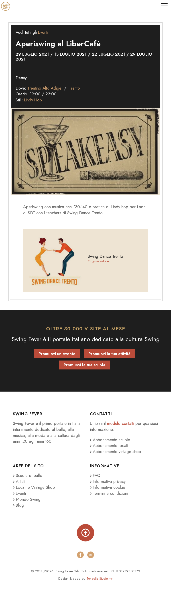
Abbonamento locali (109, 446)
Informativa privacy (108, 481)
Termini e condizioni (109, 493)
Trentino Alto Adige (44, 88)
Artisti (19, 481)
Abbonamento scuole (110, 440)
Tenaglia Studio (99, 578)
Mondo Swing (28, 499)
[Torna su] (85, 532)
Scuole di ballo (28, 475)
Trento (75, 88)
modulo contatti (121, 423)
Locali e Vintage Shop (36, 487)
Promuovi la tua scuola (84, 365)
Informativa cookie (108, 487)
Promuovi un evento (57, 354)
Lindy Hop (33, 100)
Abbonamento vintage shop (116, 452)
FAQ (95, 475)
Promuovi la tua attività (109, 354)
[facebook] (80, 555)
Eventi (43, 32)
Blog (18, 505)
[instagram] (90, 555)
